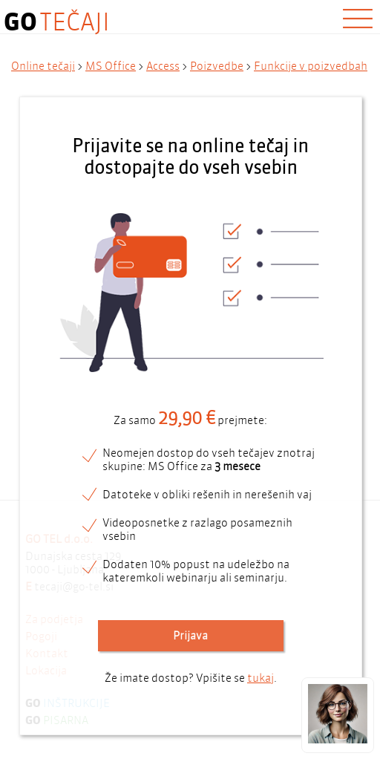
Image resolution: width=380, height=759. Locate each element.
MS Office (110, 66)
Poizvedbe (216, 66)
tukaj (260, 678)
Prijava (190, 635)
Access (163, 66)
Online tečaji (43, 66)
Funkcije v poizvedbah (310, 66)
